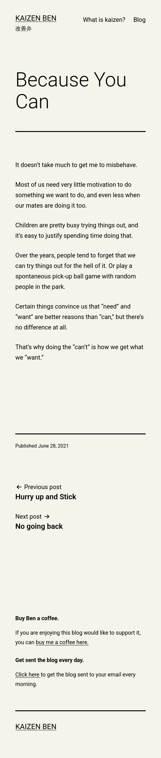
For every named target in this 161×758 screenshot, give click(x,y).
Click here (28, 674)
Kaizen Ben (35, 18)
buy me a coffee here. (62, 642)
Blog (139, 19)
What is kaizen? (104, 19)
